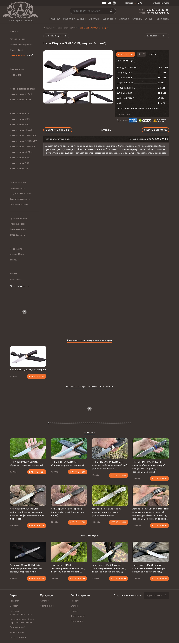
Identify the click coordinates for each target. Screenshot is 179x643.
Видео (81, 18)
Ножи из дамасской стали (23, 88)
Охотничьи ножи (18, 182)
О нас (148, 18)
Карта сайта (77, 621)
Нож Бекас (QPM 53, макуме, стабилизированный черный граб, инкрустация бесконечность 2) (109, 568)
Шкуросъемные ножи (20, 193)
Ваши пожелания (18, 637)
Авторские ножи (18, 38)
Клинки (13, 273)
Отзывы (137, 18)
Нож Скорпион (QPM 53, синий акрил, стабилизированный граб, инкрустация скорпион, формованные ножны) (148, 466)
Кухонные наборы (18, 218)
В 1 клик (125, 60)
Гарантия (14, 600)
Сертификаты (47, 605)
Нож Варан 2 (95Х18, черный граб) (28, 369)
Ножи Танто (16, 248)
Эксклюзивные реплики (21, 44)
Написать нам (17, 632)
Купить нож (125, 54)
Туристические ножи (20, 198)
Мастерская (16, 279)
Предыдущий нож (56, 36)
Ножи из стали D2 (19, 168)
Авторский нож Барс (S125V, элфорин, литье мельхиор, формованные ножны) (107, 512)
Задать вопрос (155, 130)
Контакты (162, 18)
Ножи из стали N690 (20, 163)
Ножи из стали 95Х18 (20, 99)
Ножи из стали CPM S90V (23, 146)
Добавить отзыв (58, 130)
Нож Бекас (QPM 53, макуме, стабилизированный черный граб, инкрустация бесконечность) (149, 568)
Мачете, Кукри (17, 254)
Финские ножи (17, 69)
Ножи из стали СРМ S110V (23, 135)
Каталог (69, 18)
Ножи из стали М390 (20, 124)
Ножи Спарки (16, 74)
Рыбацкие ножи (17, 187)
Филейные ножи (18, 229)
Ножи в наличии (21, 55)
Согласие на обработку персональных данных (22, 621)
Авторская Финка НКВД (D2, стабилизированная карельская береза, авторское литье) (26, 568)
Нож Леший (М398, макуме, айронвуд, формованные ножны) (26, 463)
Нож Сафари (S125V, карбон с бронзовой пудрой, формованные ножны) (68, 512)
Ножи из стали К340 (20, 157)
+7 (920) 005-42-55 (157, 9)
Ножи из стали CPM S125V (23, 141)
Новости (75, 600)
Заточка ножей (17, 627)
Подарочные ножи (19, 204)
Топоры (13, 259)
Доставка (109, 18)
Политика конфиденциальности (21, 612)
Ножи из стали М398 (20, 119)
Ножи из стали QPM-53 (21, 152)
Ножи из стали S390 (20, 113)
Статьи (94, 18)
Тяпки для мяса (17, 234)
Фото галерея (78, 616)
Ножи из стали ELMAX (21, 130)
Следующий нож (157, 36)
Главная (55, 18)
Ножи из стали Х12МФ (21, 94)
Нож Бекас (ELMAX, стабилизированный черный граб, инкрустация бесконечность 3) (68, 568)
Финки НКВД (16, 49)
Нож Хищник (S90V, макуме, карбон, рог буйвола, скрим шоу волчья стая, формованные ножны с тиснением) (28, 513)
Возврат (14, 605)
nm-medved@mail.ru (158, 12)
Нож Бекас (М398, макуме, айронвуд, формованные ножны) (67, 463)
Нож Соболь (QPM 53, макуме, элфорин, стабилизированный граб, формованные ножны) (110, 465)
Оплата (124, 18)
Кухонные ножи (17, 223)
